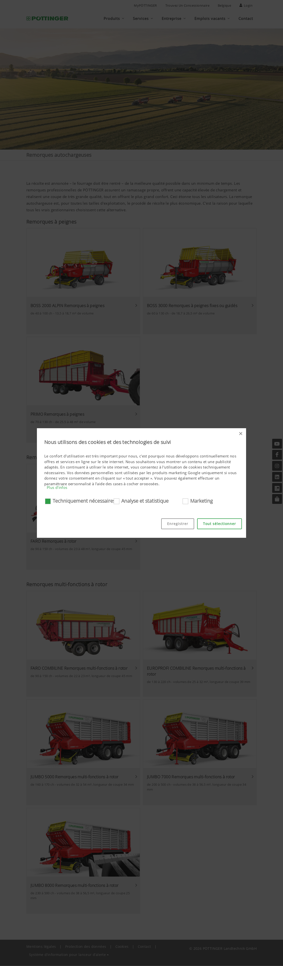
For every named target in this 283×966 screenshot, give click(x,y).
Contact (144, 946)
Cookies (122, 946)
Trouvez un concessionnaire (187, 5)
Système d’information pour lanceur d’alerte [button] (67, 954)
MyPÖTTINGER (145, 5)
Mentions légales (41, 946)
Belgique (224, 5)
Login (245, 5)
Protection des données (85, 946)
